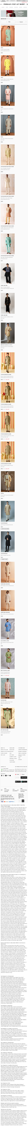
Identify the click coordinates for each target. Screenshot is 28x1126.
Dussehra (7, 1105)
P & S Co (7, 1096)
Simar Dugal (6, 999)
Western (17, 1060)
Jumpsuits (20, 1047)
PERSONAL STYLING (13, 758)
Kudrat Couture (4, 1019)
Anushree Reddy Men (6, 1015)
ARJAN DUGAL (10, 1017)
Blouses (12, 1048)
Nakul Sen (6, 985)
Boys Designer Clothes (5, 1090)
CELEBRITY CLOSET (13, 756)
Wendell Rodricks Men (5, 1024)
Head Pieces (22, 1067)
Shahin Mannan (19, 1001)
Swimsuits (25, 1047)
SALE (10, 753)
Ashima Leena (15, 991)
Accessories (17, 1086)
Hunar (13, 1032)
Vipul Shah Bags (5, 1037)
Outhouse (24, 1031)
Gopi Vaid (18, 996)
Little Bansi (12, 1096)
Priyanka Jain (3, 996)
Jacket (16, 1091)
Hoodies (24, 1055)
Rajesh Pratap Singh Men (21, 1008)
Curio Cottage (4, 1029)
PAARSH (24, 1019)
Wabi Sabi (3, 1010)
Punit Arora (11, 1020)
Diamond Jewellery (19, 1071)
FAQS (19, 757)
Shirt (22, 1091)
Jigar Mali (14, 1000)
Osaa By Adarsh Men (20, 979)
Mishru (2, 985)
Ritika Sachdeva (10, 1040)
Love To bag (9, 1031)
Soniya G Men (11, 1023)
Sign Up (23, 801)
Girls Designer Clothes (5, 1084)
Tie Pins (12, 1055)
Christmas (25, 1105)
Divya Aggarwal (4, 995)
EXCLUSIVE (11, 751)
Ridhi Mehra (20, 981)
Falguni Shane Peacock (5, 979)
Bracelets (14, 1066)
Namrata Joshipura (17, 992)
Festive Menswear (18, 1061)
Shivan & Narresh (9, 982)
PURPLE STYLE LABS (4, 749)
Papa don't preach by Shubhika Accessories (9, 1038)
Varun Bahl (24, 991)
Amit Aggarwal (10, 992)
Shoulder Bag (3, 1079)
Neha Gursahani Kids (11, 1099)
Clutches (23, 1075)
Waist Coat (7, 1055)
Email (17, 774)
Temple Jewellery (11, 1071)
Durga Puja (19, 1105)
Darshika (20, 1011)
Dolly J (23, 978)
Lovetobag (18, 1034)
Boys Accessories (19, 1093)
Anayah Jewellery (12, 1034)
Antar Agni (3, 978)
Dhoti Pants (13, 1046)
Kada (2, 1075)
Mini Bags (16, 1078)
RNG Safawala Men (4, 1022)
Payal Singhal (17, 990)
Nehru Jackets (20, 1090)
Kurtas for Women (21, 1043)
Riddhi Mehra (12, 987)
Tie (11, 1062)
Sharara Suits (3, 1085)
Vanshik (2, 1009)
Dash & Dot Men (7, 1006)
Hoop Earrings (8, 1074)
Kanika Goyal (20, 995)
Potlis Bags (18, 1075)
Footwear (8, 1062)
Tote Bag (20, 1078)
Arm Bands (9, 1069)
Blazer (20, 1091)
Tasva (2, 1006)
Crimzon (18, 1040)
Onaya (14, 982)
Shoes (5, 1075)
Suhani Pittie (3, 1040)
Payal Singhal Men (4, 1020)
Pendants (24, 1069)
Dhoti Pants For (4, 1086)
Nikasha (20, 991)
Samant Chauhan (11, 994)
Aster (10, 1032)
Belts (11, 1075)
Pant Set (24, 1061)
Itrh (11, 1000)
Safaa (2, 1000)
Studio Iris (3, 1001)
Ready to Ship (8, 1050)
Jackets (15, 1047)
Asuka (7, 1010)
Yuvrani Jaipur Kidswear (18, 1098)
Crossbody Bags (4, 1078)
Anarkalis (7, 1043)
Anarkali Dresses (17, 1085)
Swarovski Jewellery (14, 1070)
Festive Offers (15, 1050)
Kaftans (22, 1045)
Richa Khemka (6, 1000)
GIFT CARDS (12, 754)
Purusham (9, 1011)
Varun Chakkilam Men (13, 1026)
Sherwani (16, 1053)
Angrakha (22, 1057)
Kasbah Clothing (17, 1018)
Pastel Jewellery (4, 1071)
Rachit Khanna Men (14, 1015)
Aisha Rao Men (4, 1017)
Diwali (2, 1104)
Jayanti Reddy (4, 983)
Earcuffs (17, 1067)
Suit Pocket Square (18, 1055)
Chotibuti (17, 1096)
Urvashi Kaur (3, 1003)
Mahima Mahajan (22, 983)
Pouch (7, 1076)
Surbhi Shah (18, 994)
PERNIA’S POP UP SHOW (5, 751)
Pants (26, 1053)
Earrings (7, 1066)
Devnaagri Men (13, 1013)
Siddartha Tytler (4, 990)
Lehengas (3, 1043)
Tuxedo (17, 1057)
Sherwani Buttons (21, 1056)
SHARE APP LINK (23, 777)
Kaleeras (13, 1067)
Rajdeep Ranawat (16, 986)
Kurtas (20, 1053)
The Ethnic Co (3, 1011)
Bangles (21, 1066)
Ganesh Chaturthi (13, 1105)
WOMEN (3, 0)
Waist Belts (11, 1076)
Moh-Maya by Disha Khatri (16, 1029)
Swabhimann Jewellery (5, 1033)
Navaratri (3, 1105)
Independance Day (10, 1104)
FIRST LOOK (3, 754)
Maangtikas (9, 1067)
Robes (2, 1056)
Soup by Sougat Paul (11, 996)
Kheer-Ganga (21, 1010)
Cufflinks (10, 1060)
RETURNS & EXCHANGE (22, 751)
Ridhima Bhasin (18, 987)
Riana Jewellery (5, 1034)
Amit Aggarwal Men (5, 1014)
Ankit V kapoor (4, 1008)
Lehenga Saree (17, 1048)
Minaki (25, 1033)
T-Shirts (8, 1056)
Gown (10, 1045)
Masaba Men (19, 1019)
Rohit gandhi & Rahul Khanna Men (11, 1009)
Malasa (11, 999)
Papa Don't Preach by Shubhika (20, 985)
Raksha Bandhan (19, 1104)
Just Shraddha (13, 1033)
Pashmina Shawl (20, 1079)
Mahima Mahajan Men (12, 1019)
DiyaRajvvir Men (17, 1017)
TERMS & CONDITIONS (22, 753)
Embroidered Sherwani (9, 1091)
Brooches (15, 1062)
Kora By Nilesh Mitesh (23, 1026)
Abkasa (24, 1015)
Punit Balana (9, 986)
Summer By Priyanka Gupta (6, 981)
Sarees (15, 1043)
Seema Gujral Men (4, 1023)
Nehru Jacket (8, 1053)
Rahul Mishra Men (17, 1020)
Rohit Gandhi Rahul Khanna (6, 991)
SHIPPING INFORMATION (22, 749)
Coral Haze (25, 1036)
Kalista (8, 983)
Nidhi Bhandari (10, 1036)
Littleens (17, 1099)
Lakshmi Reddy (23, 1096)
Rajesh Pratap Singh (5, 987)
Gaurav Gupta (23, 990)
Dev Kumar (25, 1011)
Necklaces (3, 1066)
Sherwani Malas (5, 1060)
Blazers (12, 1056)
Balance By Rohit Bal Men (15, 1024)
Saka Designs (22, 1099)
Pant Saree (3, 1050)
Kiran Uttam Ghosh (14, 983)
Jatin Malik (24, 1014)
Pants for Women (19, 1046)
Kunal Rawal (11, 1010)
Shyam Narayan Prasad (12, 995)
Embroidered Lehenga (18, 1084)
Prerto (15, 1040)
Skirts (12, 1047)
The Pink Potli (15, 1031)
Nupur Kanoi (11, 985)
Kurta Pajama (6, 1057)
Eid (15, 1104)
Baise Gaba (14, 981)
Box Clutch (14, 1079)
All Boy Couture (4, 1100)
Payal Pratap (4, 986)
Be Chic (20, 1036)
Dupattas (3, 1048)
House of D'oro (20, 1033)
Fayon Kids (3, 1096)
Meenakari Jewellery (5, 1070)
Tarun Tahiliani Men (13, 1014)
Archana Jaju (21, 999)
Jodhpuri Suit (12, 1057)
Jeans (2, 1057)
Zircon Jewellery (22, 1070)
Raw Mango (3, 977)
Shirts (12, 1053)
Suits (23, 1053)
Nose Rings (4, 1067)
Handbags (3, 1076)
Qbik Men (19, 1014)
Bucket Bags (10, 1078)
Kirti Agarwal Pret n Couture (13, 1100)
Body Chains (3, 1069)
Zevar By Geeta (18, 1032)
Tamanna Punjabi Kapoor (11, 1001)
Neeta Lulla (4, 992)
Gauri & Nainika (19, 982)
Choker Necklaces (15, 1074)
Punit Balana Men (19, 1013)
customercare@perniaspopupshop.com (8, 771)
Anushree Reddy (9, 978)
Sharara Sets (15, 1045)
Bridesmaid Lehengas (6, 1046)
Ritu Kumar (24, 987)
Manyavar (3, 982)
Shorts (5, 1056)
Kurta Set (8, 1085)
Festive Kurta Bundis (5, 1061)
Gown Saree (23, 1048)
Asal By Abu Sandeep (17, 978)
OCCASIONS (12, 760)
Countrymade (19, 1006)
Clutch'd (20, 1031)
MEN (8, 0)
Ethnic (14, 1060)
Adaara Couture (20, 1000)
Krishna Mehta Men (5, 1013)
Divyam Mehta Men (11, 1008)
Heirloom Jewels (18, 1069)
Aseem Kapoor (9, 1003)
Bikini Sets (8, 1047)
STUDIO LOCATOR (4, 753)
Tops (19, 1045)
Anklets (13, 1069)
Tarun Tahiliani (11, 990)
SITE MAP (20, 759)
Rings (18, 1066)
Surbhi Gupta (15, 999)
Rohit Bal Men (21, 1009)
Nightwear (8, 1048)
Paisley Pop (21, 1038)
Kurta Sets (12, 1043)
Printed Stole (11, 1080)
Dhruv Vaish (13, 1006)
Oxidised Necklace (23, 1074)
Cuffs (11, 1066)
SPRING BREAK (18, 1023)
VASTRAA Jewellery (4, 1032)
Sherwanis (3, 1045)
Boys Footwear (12, 1093)
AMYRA (10, 1037)
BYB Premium (22, 1100)
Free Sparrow (3, 1099)
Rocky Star (13, 979)
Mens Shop (12, 1061)
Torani (2, 999)
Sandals (8, 1075)
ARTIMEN (20, 1015)
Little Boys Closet (4, 1098)
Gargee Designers (4, 1018)
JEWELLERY (12, 0)
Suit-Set (16, 1056)
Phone (23, 774)
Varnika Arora (3, 1031)
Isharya (8, 1029)
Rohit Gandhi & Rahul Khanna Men (16, 1022)
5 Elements (16, 1036)
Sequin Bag (9, 1079)
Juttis (14, 1075)
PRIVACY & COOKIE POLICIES (21, 755)
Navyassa (10, 1098)
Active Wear (3, 1062)
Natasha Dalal (9, 977)
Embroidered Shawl (5, 1080)
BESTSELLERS (12, 749)
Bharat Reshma (15, 1011)
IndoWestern (22, 1060)
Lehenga (12, 1084)
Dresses (7, 1045)
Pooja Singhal (15, 977)
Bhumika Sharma (4, 994)
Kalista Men (11, 1018)
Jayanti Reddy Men (4, 1026)
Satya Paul (21, 977)
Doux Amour (23, 1034)
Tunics (26, 1045)
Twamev (16, 1010)
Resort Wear (3, 1047)
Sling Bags (21, 1076)
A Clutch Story (4, 1036)
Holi (5, 1104)
